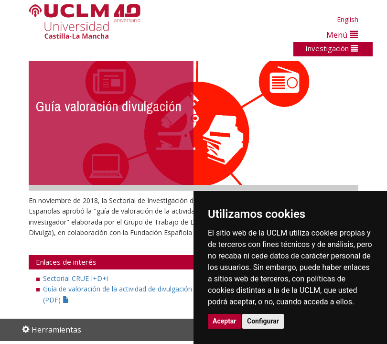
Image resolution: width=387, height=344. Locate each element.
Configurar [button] (263, 321)
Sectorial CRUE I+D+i (75, 278)
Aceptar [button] (224, 321)
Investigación (331, 48)
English (347, 19)
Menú (342, 34)
